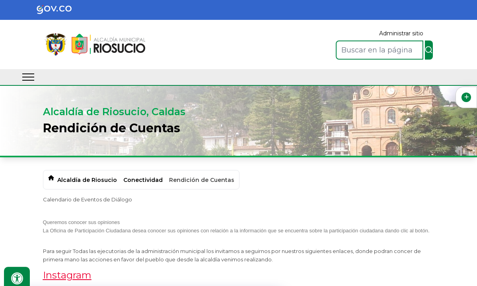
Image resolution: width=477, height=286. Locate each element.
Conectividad (143, 180)
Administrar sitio (401, 33)
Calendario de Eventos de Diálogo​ (87, 199)
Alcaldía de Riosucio (87, 180)
